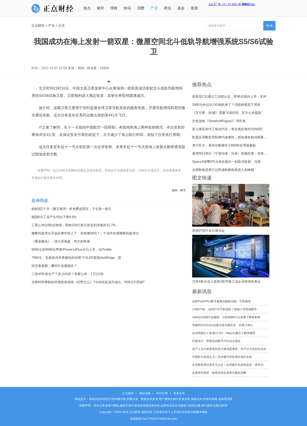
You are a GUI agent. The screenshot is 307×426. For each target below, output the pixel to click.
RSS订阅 (162, 393)
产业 (154, 8)
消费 (140, 8)
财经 (100, 8)
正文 (61, 25)
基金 (181, 8)
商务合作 (179, 393)
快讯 (127, 8)
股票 (194, 8)
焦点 (87, 8)
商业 (167, 8)
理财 (114, 8)
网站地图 (145, 393)
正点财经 (38, 25)
